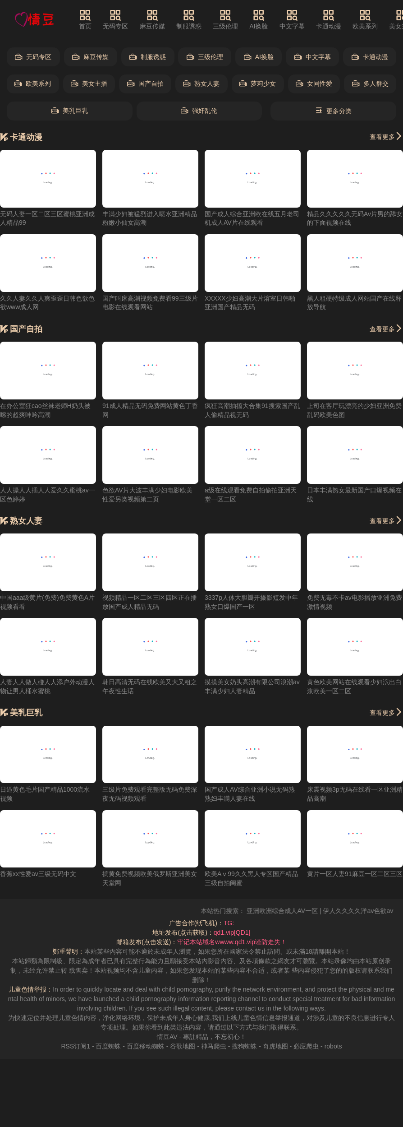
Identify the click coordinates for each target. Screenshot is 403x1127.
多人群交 (370, 84)
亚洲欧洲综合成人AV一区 (290, 910)
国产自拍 (145, 84)
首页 (85, 19)
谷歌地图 (182, 1046)
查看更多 (386, 136)
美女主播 (89, 84)
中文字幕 (292, 19)
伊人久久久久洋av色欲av (366, 910)
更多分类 (333, 111)
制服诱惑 (189, 19)
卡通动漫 (328, 19)
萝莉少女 (257, 84)
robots (333, 1046)
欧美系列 (365, 19)
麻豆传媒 (152, 19)
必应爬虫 (306, 1046)
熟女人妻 (201, 84)
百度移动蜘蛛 (146, 1046)
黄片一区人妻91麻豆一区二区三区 (355, 873)
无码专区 (115, 19)
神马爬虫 (213, 1046)
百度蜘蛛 (108, 1046)
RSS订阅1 (75, 1046)
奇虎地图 (275, 1046)
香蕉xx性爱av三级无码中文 (38, 873)
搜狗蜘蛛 (244, 1046)
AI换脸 (258, 19)
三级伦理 (225, 19)
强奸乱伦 (199, 111)
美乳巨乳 (69, 111)
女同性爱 (314, 84)
